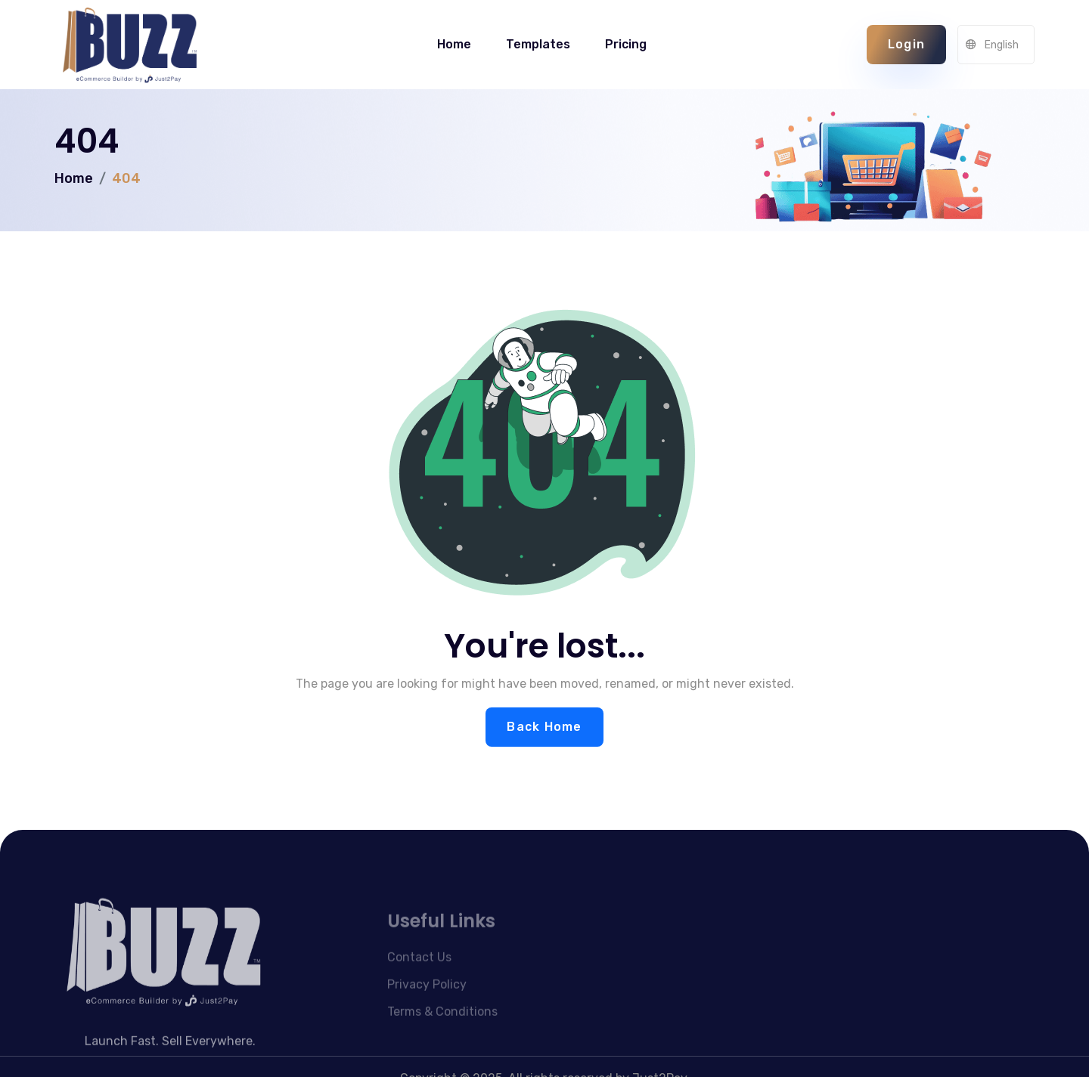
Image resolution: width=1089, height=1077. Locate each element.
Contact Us (419, 977)
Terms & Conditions (442, 1032)
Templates (538, 44)
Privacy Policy (427, 1005)
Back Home (544, 727)
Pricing (626, 44)
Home (454, 44)
